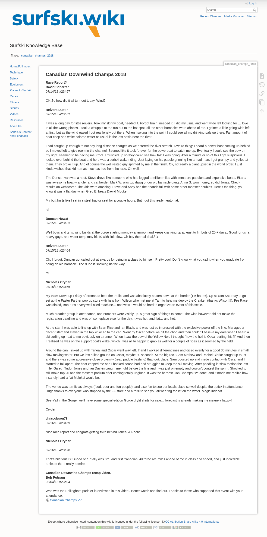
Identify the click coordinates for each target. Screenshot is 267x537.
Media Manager (234, 16)
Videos (14, 114)
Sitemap (252, 16)
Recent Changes (210, 16)
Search (255, 10)
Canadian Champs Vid (66, 500)
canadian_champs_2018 (37, 55)
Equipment (17, 84)
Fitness (14, 102)
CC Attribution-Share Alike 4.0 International (192, 521)
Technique (16, 72)
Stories (14, 108)
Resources (17, 120)
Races (14, 96)
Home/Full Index (20, 66)
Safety (14, 78)
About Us (16, 126)
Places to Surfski (20, 90)
